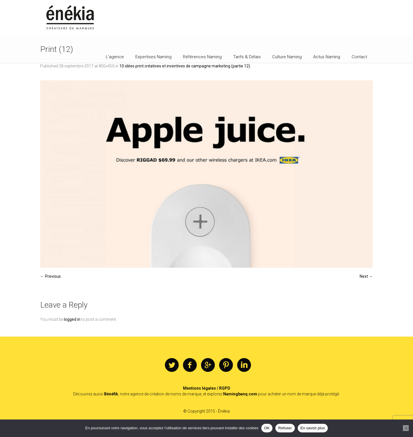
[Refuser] (406, 428)
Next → (366, 276)
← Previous (50, 276)
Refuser (285, 428)
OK (267, 428)
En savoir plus (313, 428)
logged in (72, 319)
